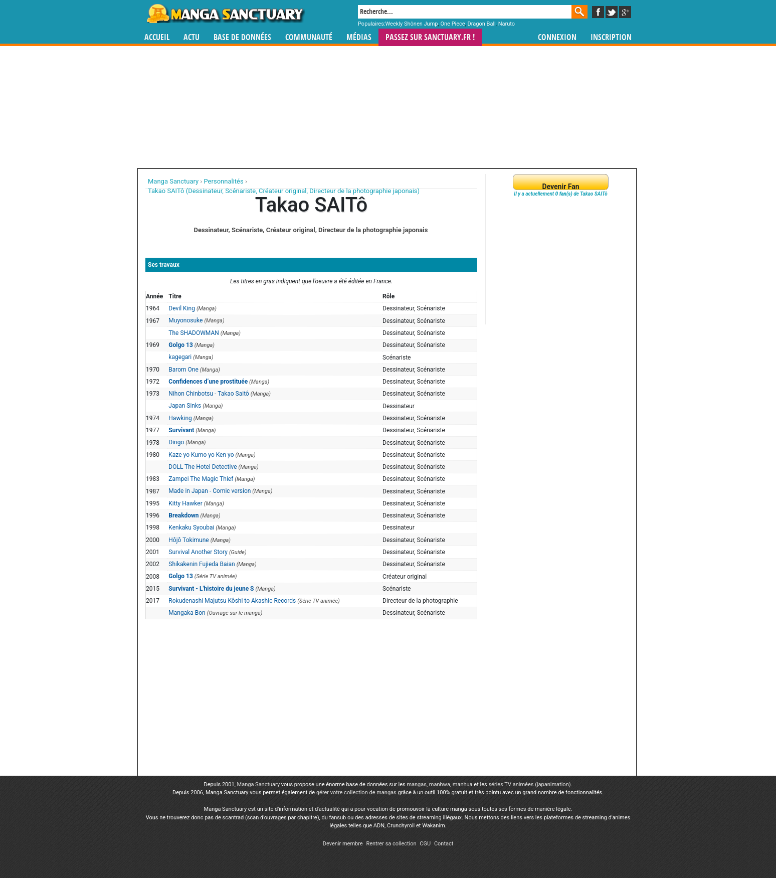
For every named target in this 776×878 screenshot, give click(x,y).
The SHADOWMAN (193, 332)
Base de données (242, 37)
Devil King (181, 308)
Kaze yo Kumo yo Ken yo (201, 454)
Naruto (506, 24)
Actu (191, 37)
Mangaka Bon (186, 612)
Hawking (179, 418)
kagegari (179, 357)
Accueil (156, 37)
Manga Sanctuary (258, 784)
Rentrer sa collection (391, 843)
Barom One (183, 369)
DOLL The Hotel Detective (202, 466)
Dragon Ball (482, 24)
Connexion (557, 37)
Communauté (308, 37)
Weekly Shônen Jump (411, 24)
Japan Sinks (184, 405)
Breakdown (183, 515)
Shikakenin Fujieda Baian (201, 564)
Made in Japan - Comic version (209, 490)
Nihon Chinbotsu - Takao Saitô (208, 393)
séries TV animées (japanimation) (529, 784)
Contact (443, 843)
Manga (225, 13)
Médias (358, 37)
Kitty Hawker (185, 503)
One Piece (452, 24)
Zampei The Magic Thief (200, 478)
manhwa (439, 784)
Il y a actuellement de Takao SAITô (560, 194)
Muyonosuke (185, 320)
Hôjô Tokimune (188, 540)
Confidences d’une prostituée (208, 381)
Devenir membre (343, 843)
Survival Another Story (198, 552)
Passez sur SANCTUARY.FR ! (430, 37)
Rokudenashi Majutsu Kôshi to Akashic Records (232, 600)
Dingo (176, 442)
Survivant (181, 430)
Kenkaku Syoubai (191, 527)
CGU (425, 843)
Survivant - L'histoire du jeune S (211, 588)
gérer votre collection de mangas (356, 792)
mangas (417, 784)
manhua (463, 784)
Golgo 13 (180, 344)
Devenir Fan (560, 187)
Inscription (611, 37)
